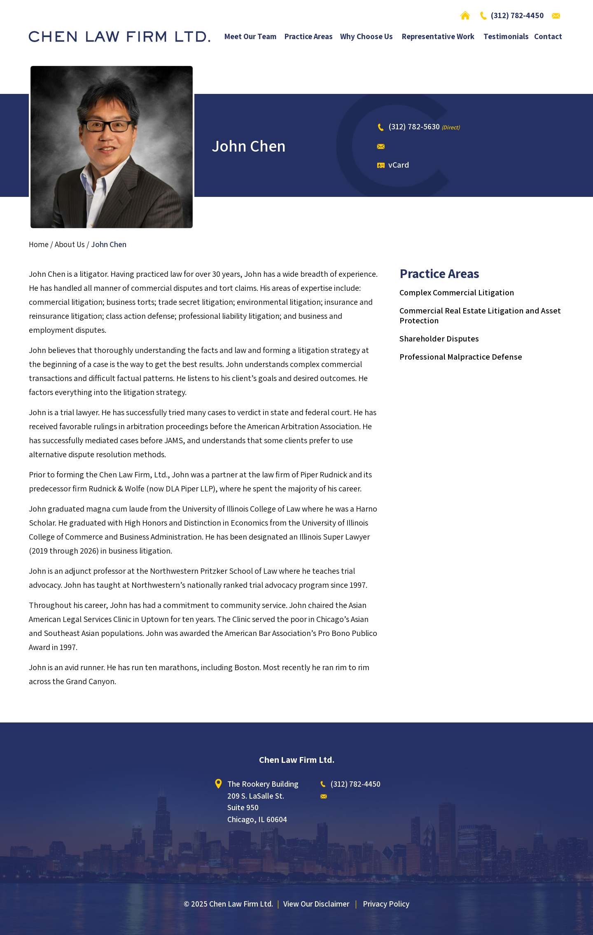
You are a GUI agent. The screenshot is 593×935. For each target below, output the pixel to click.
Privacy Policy (386, 904)
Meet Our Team (250, 37)
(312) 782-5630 (414, 126)
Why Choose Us (366, 37)
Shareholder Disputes (439, 338)
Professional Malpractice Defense (460, 356)
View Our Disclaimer (316, 904)
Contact (548, 37)
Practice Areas (309, 37)
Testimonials (506, 37)
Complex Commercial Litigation (456, 292)
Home (467, 15)
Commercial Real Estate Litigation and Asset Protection (480, 315)
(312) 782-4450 (517, 15)
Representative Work (438, 37)
